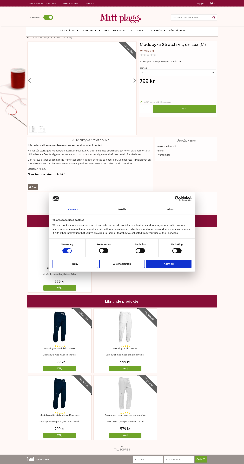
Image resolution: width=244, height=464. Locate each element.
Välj (50, 287)
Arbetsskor (92, 30)
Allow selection (122, 263)
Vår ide (31, 405)
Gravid (141, 30)
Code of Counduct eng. (167, 425)
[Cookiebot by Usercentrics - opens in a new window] (177, 198)
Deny (75, 263)
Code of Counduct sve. (167, 430)
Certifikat (96, 420)
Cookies (159, 410)
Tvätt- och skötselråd (102, 410)
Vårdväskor (177, 30)
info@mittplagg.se (42, 439)
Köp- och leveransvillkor (168, 405)
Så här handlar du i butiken (169, 420)
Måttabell (96, 405)
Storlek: (143, 67)
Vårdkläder (70, 30)
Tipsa (33, 187)
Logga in (201, 3)
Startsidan (32, 37)
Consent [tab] (73, 209)
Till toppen (122, 381)
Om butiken (33, 410)
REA (106, 30)
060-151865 (90, 3)
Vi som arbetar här (37, 420)
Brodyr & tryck (123, 30)
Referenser (161, 415)
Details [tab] (122, 209)
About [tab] (170, 209)
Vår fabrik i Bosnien (37, 415)
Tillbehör (158, 30)
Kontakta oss (34, 425)
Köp (184, 109)
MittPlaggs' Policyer (101, 415)
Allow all (169, 263)
